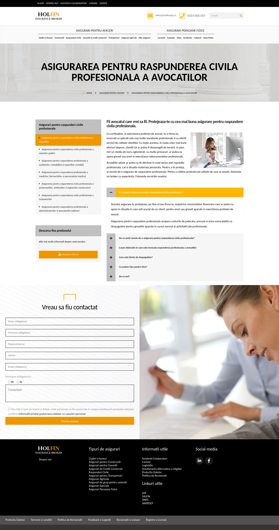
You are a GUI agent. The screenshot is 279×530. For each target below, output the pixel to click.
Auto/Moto (208, 38)
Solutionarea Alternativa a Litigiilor (162, 469)
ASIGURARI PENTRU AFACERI (94, 30)
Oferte (106, 3)
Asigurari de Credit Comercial (105, 469)
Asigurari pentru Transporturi (105, 475)
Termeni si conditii (41, 519)
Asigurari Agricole (99, 479)
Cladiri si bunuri (46, 38)
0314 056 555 (196, 16)
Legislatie (147, 465)
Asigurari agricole (129, 38)
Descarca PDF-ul (68, 254)
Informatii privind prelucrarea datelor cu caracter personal (52, 414)
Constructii (59, 38)
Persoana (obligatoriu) (18, 376)
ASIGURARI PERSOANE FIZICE (185, 30)
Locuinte (161, 38)
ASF (144, 493)
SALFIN (146, 496)
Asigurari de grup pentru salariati (108, 482)
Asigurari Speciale (99, 486)
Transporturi (114, 38)
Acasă (40, 3)
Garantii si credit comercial (95, 38)
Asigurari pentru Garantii (103, 465)
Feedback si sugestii (99, 519)
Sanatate (171, 38)
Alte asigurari (144, 38)
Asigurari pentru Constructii (105, 462)
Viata (179, 38)
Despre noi (52, 3)
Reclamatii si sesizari (128, 519)
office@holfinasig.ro (166, 15)
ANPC (145, 500)
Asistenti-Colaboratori (75, 3)
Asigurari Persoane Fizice (103, 489)
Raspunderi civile (73, 38)
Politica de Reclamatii (154, 475)
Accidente (187, 38)
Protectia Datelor (152, 472)
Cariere (95, 3)
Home (87, 93)
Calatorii (197, 38)
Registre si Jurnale (156, 519)
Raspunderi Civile (99, 472)
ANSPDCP (147, 503)
